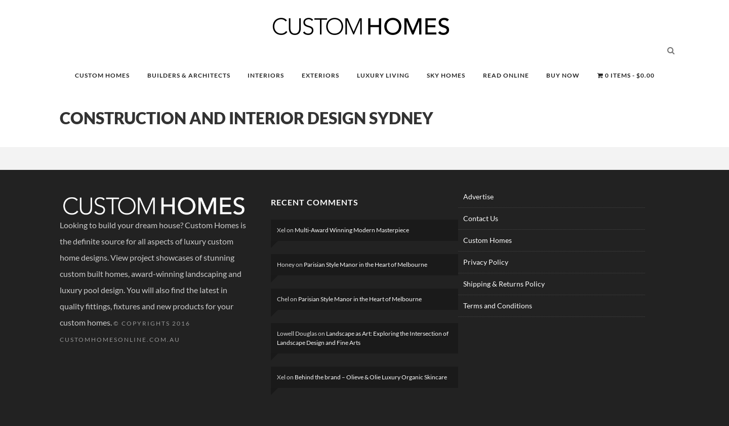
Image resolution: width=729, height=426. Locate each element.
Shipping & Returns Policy (504, 283)
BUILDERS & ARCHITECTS (188, 75)
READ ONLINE (506, 75)
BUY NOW (563, 75)
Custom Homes (487, 240)
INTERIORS (266, 75)
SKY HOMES (446, 75)
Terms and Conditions (497, 305)
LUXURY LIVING (383, 75)
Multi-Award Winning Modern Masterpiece (352, 230)
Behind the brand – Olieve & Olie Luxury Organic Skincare (371, 377)
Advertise (478, 196)
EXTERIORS (320, 75)
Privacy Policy (485, 262)
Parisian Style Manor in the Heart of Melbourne (365, 264)
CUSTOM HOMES (102, 75)
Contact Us (480, 218)
